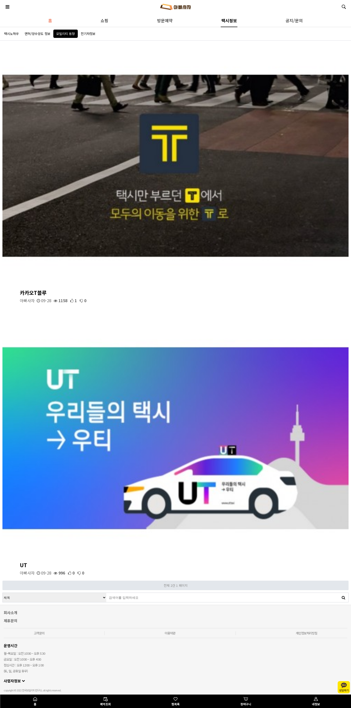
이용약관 (170, 633)
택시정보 (229, 20)
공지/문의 (294, 20)
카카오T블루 (33, 292)
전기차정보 (88, 33)
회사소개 (10, 612)
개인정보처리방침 (306, 633)
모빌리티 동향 (65, 33)
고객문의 (39, 633)
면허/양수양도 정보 (37, 33)
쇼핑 (104, 20)
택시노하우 (11, 33)
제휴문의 (10, 620)
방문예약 (165, 20)
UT (23, 565)
